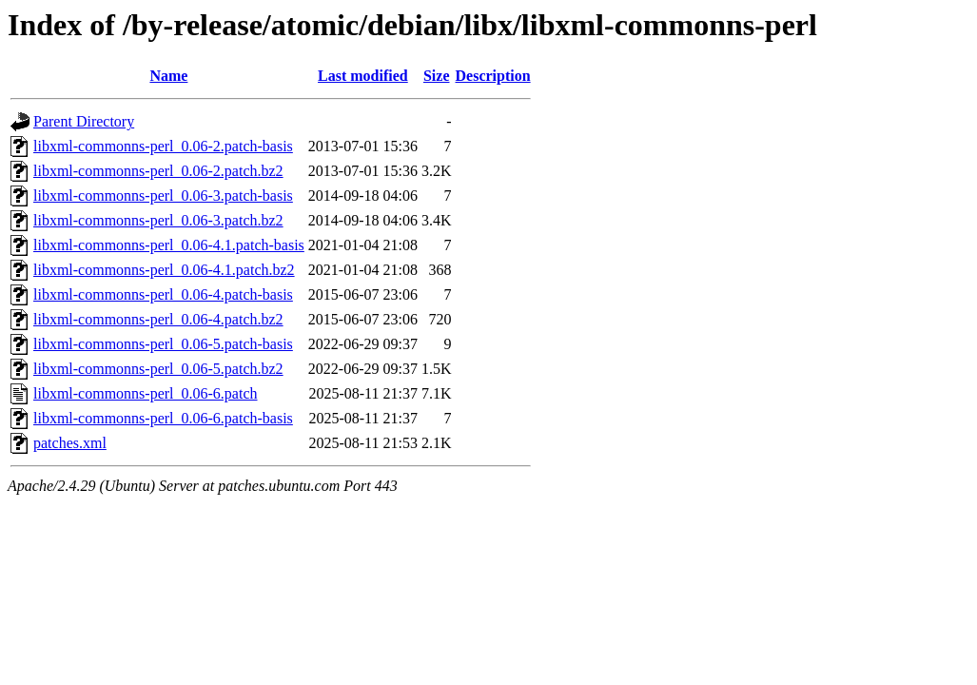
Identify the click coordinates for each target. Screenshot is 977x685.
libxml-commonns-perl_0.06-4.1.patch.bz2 (164, 270)
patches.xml (70, 443)
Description (493, 76)
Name (168, 76)
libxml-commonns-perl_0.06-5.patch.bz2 (158, 369)
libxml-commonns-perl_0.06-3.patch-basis (163, 195)
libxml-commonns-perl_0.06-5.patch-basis (163, 344)
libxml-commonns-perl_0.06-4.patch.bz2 (158, 319)
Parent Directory (83, 121)
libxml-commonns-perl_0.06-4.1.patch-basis (168, 245)
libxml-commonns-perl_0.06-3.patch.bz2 (158, 220)
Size (436, 76)
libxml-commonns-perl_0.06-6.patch (145, 393)
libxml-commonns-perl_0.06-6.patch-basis (163, 418)
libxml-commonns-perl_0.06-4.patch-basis (163, 294)
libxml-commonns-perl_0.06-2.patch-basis (163, 146)
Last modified (363, 76)
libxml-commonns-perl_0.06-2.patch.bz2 (158, 171)
